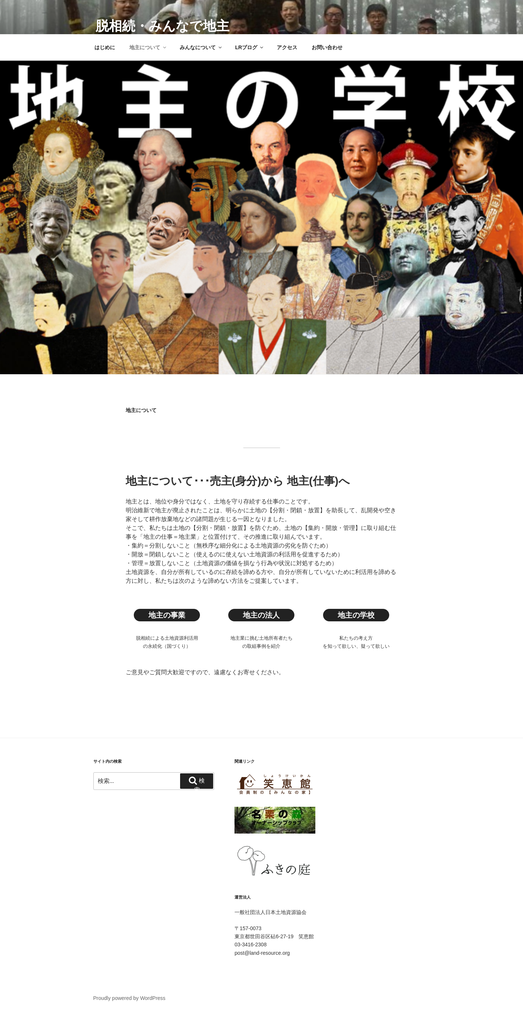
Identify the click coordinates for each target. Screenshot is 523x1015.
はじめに (104, 47)
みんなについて (201, 47)
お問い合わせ (327, 47)
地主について (148, 47)
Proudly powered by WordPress (129, 998)
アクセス (287, 47)
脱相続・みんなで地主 (162, 25)
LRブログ (250, 47)
